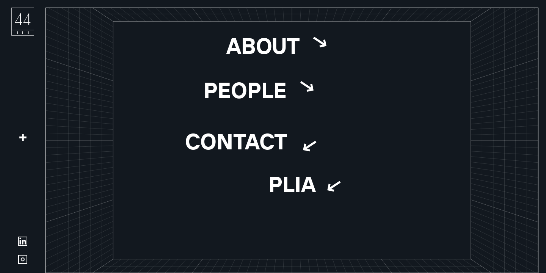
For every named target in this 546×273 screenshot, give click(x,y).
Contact (236, 141)
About (263, 45)
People (244, 90)
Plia (292, 183)
